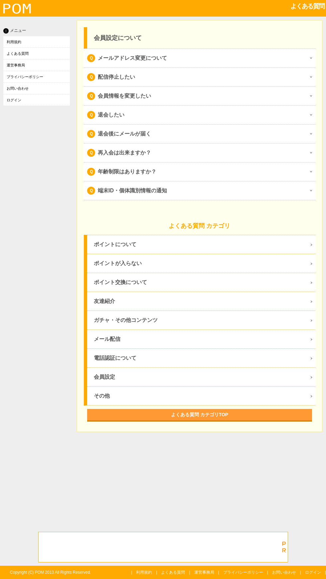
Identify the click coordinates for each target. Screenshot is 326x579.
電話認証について (115, 358)
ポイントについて (115, 244)
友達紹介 (104, 301)
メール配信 (107, 339)
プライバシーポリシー (25, 77)
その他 (102, 396)
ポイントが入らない (118, 263)
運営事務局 (16, 65)
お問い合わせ (18, 88)
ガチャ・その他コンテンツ (126, 320)
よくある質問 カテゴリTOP (199, 414)
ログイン (14, 100)
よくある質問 (18, 53)
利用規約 (14, 42)
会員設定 (104, 377)
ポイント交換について (120, 282)
